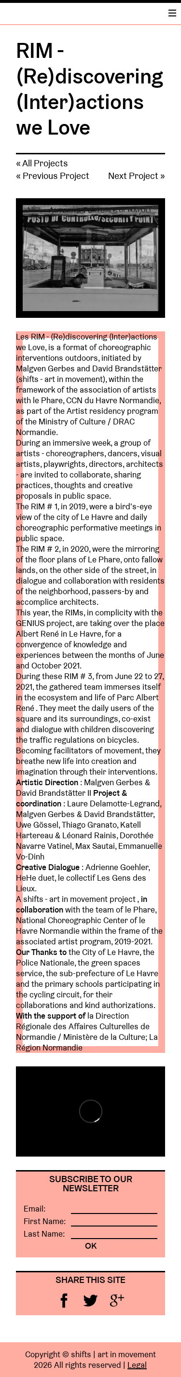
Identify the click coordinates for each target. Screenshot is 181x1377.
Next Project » (136, 175)
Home (66, 13)
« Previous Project (52, 175)
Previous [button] (39, 258)
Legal (137, 1365)
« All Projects (42, 163)
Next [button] (141, 258)
